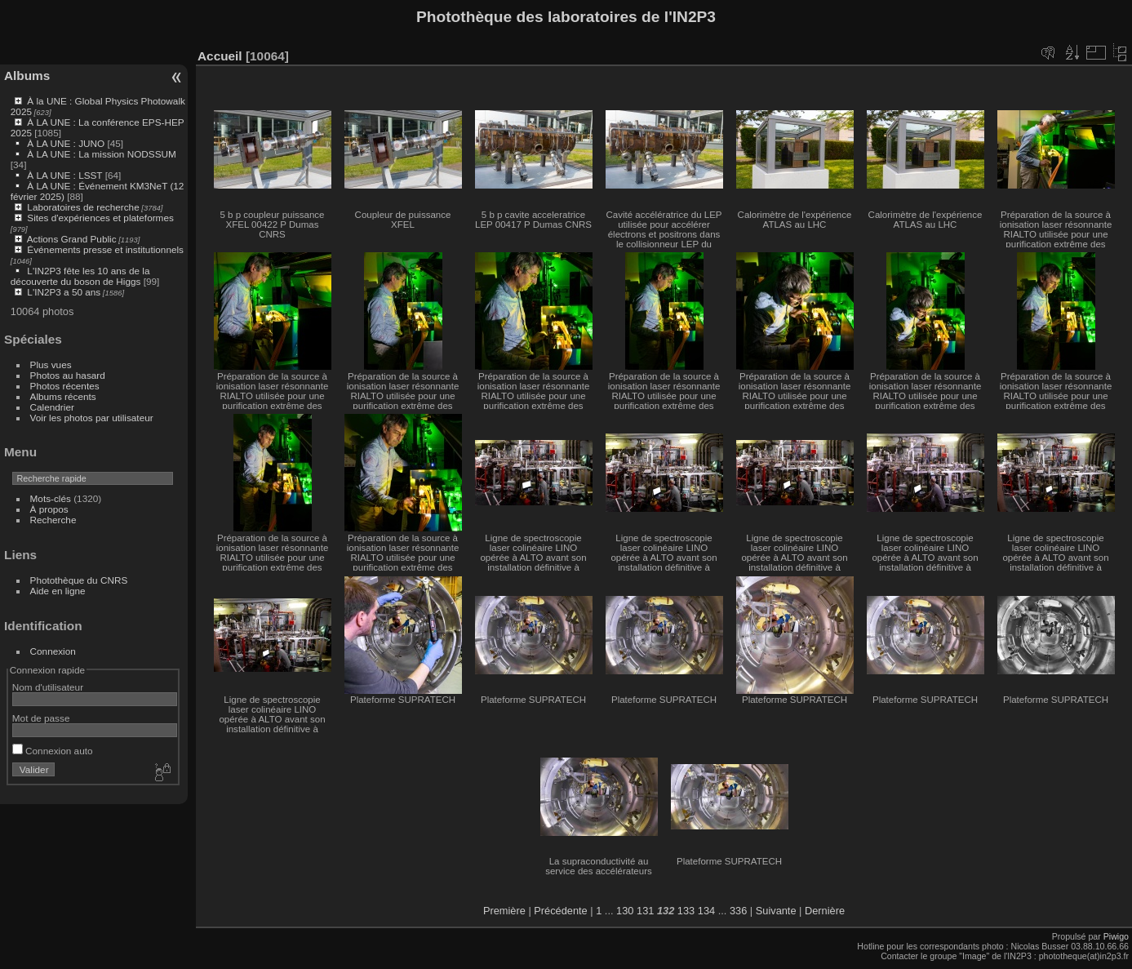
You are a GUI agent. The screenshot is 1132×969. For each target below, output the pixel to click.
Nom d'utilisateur (47, 687)
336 (738, 911)
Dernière (825, 911)
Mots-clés (50, 498)
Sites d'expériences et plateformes (100, 217)
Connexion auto (52, 750)
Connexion (53, 651)
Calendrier (52, 407)
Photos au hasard (67, 375)
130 (624, 911)
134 (706, 911)
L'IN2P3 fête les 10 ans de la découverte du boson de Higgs (80, 276)
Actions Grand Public (72, 238)
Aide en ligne (58, 590)
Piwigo (1116, 936)
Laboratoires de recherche (83, 207)
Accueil (220, 56)
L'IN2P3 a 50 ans (63, 292)
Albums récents (63, 396)
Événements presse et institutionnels (105, 249)
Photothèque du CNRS (79, 580)
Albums (27, 75)
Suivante (776, 911)
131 (645, 911)
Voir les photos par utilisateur (91, 417)
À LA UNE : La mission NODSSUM (101, 154)
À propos (49, 509)
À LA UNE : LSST (64, 175)
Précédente (560, 911)
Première (504, 911)
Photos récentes (65, 385)
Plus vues (51, 364)
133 (686, 911)
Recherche (53, 519)
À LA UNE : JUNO (67, 143)
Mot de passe (41, 718)
